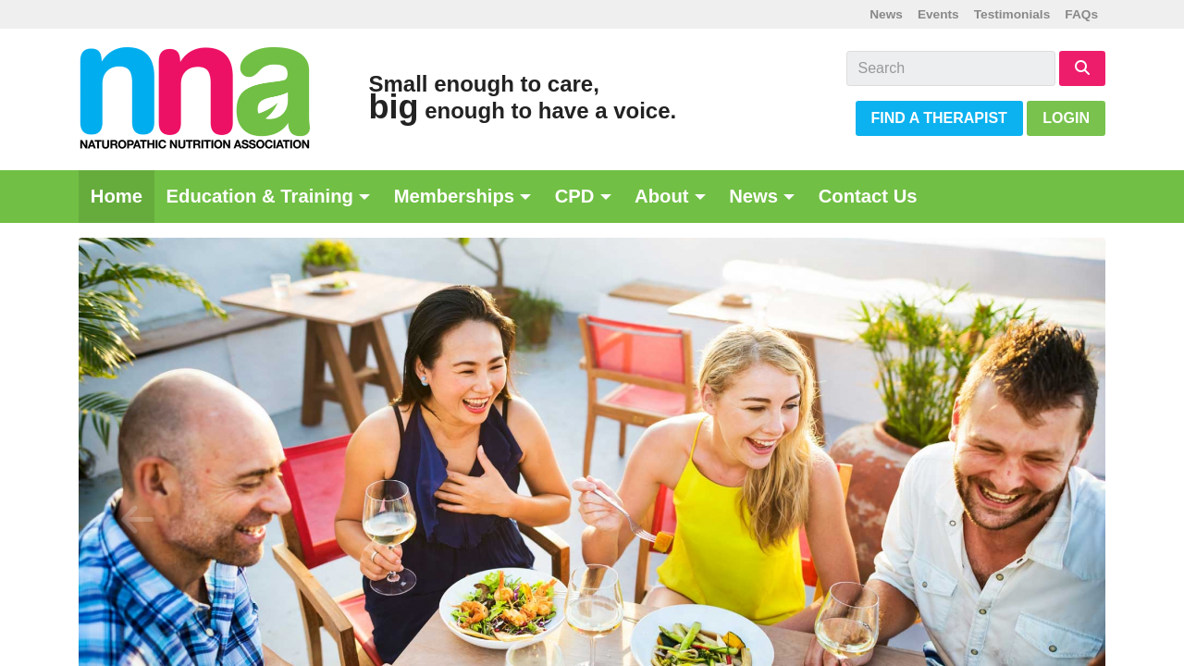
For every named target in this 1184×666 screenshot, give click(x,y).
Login (1066, 118)
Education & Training (259, 196)
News (886, 14)
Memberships (454, 196)
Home (116, 196)
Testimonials (1012, 14)
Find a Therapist (939, 118)
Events (938, 14)
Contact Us (868, 196)
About (661, 196)
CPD (575, 196)
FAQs (1081, 14)
